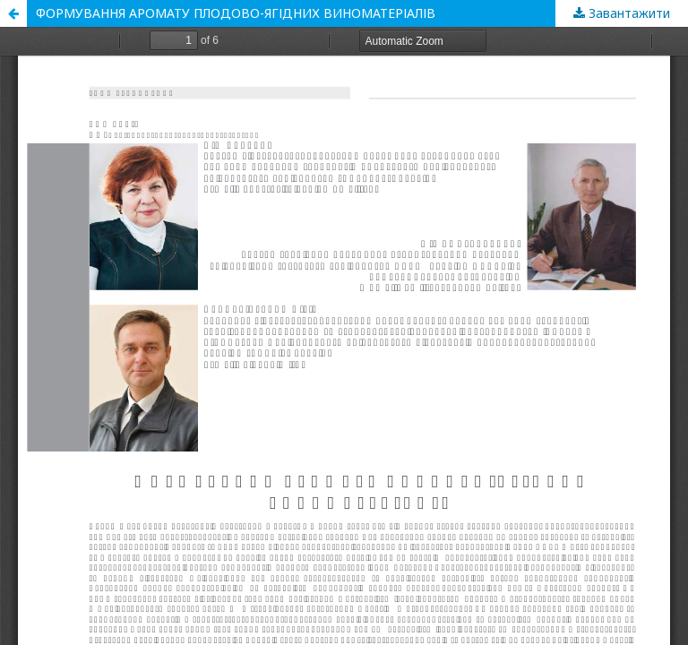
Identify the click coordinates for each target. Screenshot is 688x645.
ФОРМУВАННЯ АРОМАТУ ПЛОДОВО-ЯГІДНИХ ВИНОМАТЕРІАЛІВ (235, 13)
